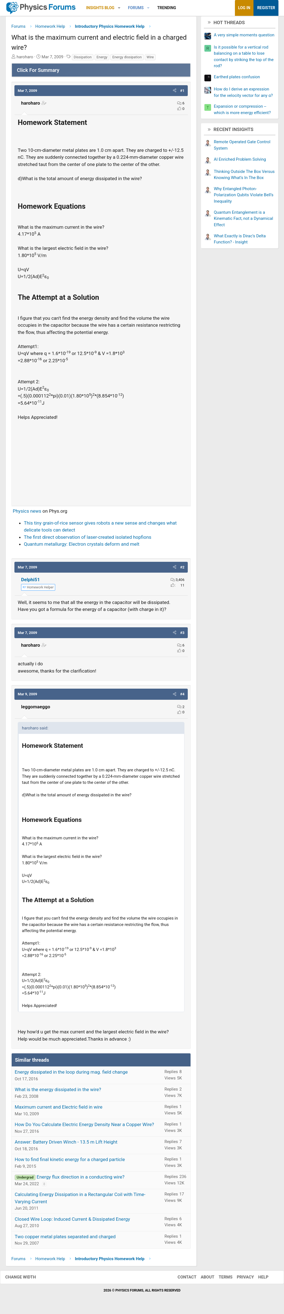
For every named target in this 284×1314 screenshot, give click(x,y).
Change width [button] (26, 1279)
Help (258, 1279)
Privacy (239, 1279)
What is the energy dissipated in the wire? (58, 1091)
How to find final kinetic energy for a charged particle (70, 1161)
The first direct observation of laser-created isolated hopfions (87, 539)
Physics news (27, 513)
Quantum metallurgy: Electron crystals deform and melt (82, 546)
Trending (166, 8)
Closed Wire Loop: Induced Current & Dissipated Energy (72, 1221)
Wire (150, 59)
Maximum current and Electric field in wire (58, 1109)
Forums (135, 8)
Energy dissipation (127, 59)
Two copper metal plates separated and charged (65, 1238)
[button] (119, 8)
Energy (102, 59)
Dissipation (83, 59)
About (202, 1279)
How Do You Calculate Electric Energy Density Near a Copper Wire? (84, 1126)
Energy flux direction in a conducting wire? (81, 1179)
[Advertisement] (101, 463)
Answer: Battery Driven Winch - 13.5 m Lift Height (66, 1144)
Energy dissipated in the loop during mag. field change (71, 1074)
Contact (181, 1279)
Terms (220, 1279)
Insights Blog (100, 8)
